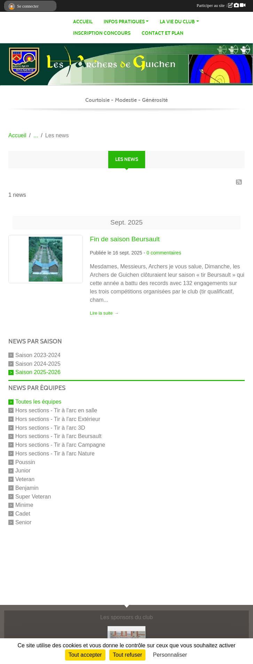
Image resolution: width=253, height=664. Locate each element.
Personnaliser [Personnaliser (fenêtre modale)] (170, 655)
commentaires (166, 253)
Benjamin (27, 488)
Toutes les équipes (38, 402)
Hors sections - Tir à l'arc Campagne (60, 445)
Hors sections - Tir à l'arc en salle (56, 410)
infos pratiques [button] (124, 22)
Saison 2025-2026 (38, 372)
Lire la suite (101, 313)
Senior (23, 522)
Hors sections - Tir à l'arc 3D (50, 427)
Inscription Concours (102, 33)
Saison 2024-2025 (38, 363)
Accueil (83, 22)
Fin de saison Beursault (125, 239)
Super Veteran (33, 496)
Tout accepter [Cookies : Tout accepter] (85, 655)
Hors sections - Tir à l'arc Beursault (58, 436)
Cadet (22, 514)
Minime (24, 505)
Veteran (24, 479)
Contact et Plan (162, 33)
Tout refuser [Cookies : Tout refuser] (127, 655)
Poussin (25, 462)
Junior (23, 470)
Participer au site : (221, 5)
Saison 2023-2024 (38, 355)
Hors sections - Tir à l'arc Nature (55, 453)
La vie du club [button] (177, 22)
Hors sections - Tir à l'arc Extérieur (57, 419)
